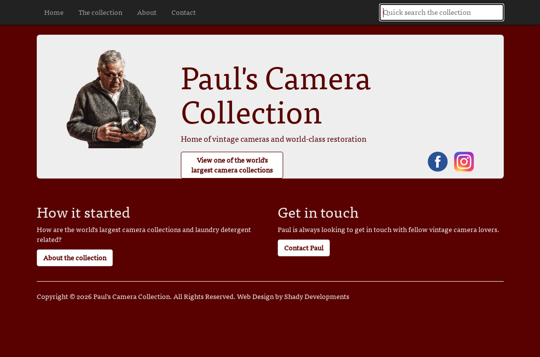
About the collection (74, 257)
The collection (100, 12)
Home (54, 12)
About (146, 12)
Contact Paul (303, 247)
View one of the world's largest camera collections (232, 165)
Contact (183, 12)
